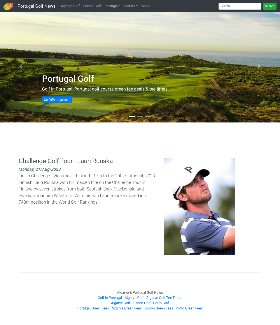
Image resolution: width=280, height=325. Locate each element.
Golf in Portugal (110, 298)
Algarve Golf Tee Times (164, 298)
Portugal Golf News (37, 6)
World (145, 6)
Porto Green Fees (189, 308)
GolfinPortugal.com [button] (57, 99)
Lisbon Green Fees (158, 308)
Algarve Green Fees (127, 308)
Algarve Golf (70, 6)
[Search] (240, 6)
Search (270, 6)
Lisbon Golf (92, 6)
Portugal (111, 6)
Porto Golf (161, 303)
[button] (21, 66)
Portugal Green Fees (93, 308)
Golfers (129, 6)
